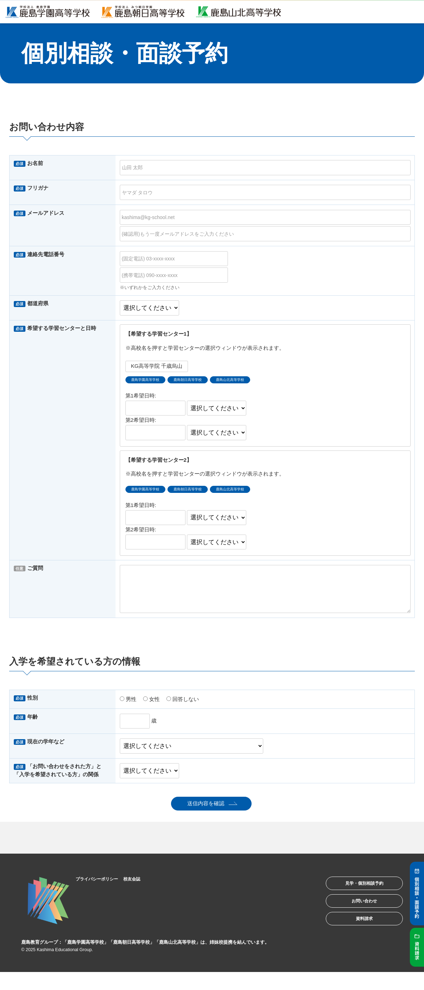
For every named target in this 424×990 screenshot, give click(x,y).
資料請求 (354, 934)
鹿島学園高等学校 (150, 381)
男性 (128, 703)
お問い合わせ (355, 912)
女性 (151, 703)
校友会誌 (146, 883)
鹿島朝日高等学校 (204, 381)
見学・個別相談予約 (355, 890)
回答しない (182, 703)
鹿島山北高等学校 (258, 381)
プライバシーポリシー (104, 883)
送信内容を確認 (205, 808)
